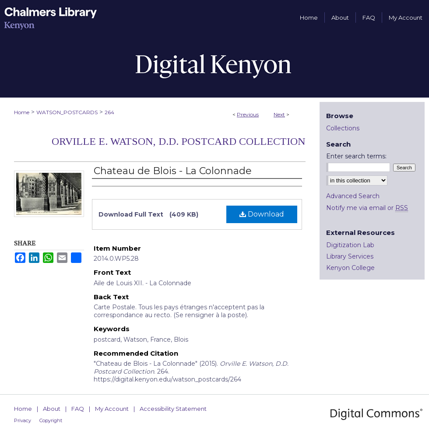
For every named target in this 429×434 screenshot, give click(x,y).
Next (279, 114)
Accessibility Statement (173, 408)
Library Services (349, 256)
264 (109, 112)
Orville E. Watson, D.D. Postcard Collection (179, 141)
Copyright (50, 420)
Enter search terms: (356, 156)
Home (21, 112)
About (51, 408)
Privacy (22, 420)
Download (261, 214)
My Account (112, 408)
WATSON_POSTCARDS (67, 112)
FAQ (77, 408)
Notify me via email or (367, 208)
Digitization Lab (350, 245)
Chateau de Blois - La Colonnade (173, 171)
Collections (342, 128)
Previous (248, 114)
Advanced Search (353, 196)
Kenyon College (350, 268)
